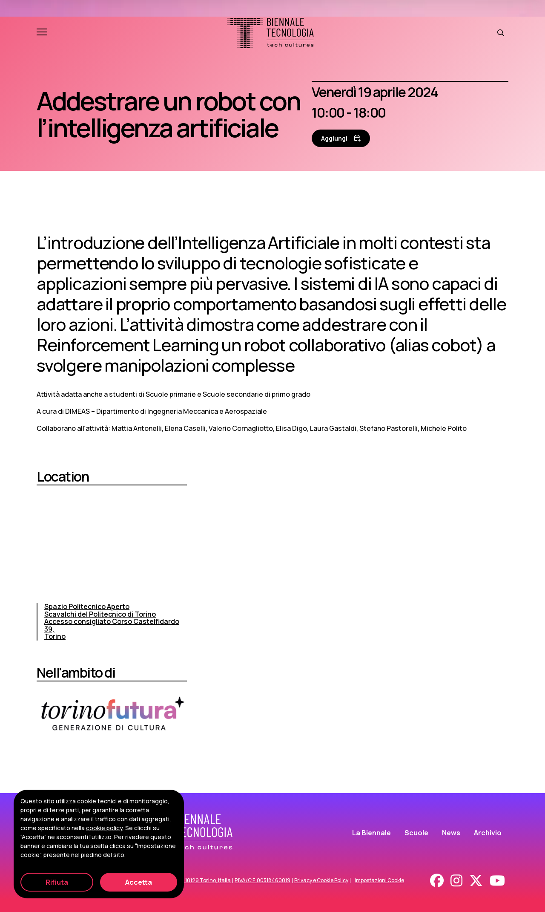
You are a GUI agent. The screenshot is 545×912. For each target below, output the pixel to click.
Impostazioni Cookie (379, 880)
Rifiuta (57, 882)
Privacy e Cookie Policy (321, 880)
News (451, 832)
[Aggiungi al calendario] (341, 138)
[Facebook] (437, 880)
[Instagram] (456, 880)
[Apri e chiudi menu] (42, 33)
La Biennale (371, 832)
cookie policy (104, 828)
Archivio (488, 832)
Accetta (138, 882)
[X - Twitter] (476, 880)
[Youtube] (497, 880)
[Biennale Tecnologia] (270, 33)
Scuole (416, 832)
